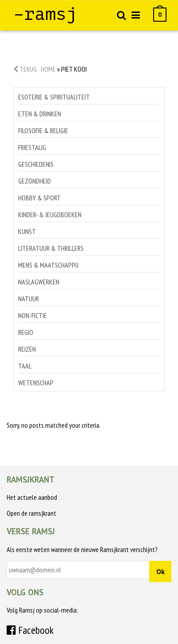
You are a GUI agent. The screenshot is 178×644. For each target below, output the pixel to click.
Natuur (28, 298)
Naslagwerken (38, 281)
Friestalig (32, 147)
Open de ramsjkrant (31, 513)
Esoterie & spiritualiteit (54, 96)
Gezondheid (34, 180)
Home (48, 69)
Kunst (27, 231)
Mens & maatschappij (48, 265)
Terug (25, 69)
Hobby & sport (39, 197)
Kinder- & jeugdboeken (49, 214)
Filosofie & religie (43, 130)
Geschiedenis (36, 164)
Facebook (30, 630)
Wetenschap (36, 382)
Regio (25, 332)
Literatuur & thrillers (51, 248)
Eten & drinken (39, 113)
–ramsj (45, 14)
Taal (24, 365)
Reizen (27, 349)
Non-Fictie (32, 315)
